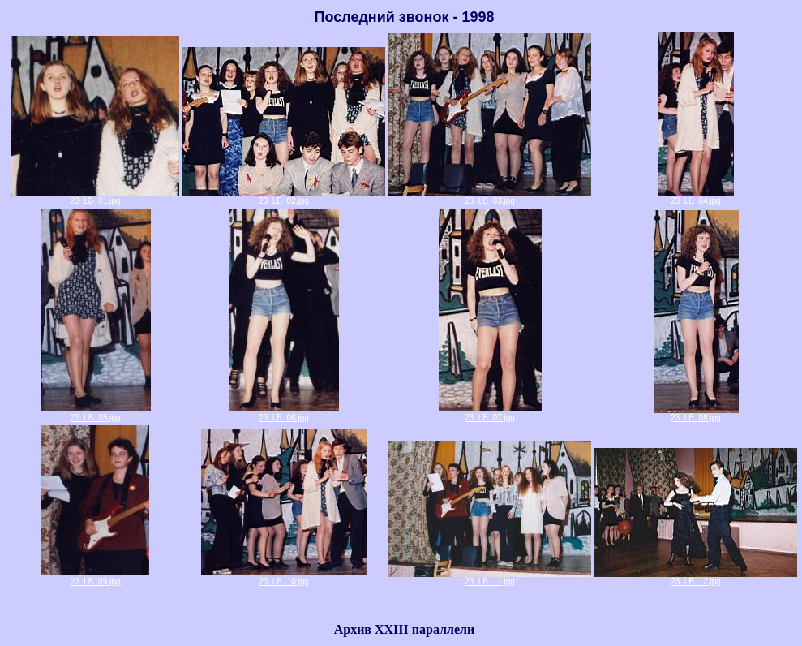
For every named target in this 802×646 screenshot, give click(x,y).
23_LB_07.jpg (490, 417)
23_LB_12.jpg (695, 578)
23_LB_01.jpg (95, 197)
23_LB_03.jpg (489, 197)
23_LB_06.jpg (284, 417)
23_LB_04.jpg (696, 197)
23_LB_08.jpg (696, 414)
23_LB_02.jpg (283, 197)
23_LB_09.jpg (96, 581)
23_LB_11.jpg (489, 578)
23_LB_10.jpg (284, 581)
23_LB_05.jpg (96, 417)
